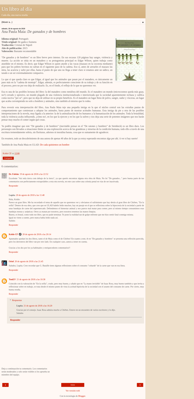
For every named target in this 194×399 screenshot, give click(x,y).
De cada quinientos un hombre (54, 144)
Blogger (81, 396)
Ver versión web (73, 390)
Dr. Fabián (14, 174)
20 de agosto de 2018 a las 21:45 (29, 261)
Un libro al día (17, 9)
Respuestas (17, 300)
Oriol (11, 261)
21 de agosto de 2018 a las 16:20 (38, 305)
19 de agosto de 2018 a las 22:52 (34, 174)
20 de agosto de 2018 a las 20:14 (36, 234)
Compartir (8, 158)
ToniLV (12, 279)
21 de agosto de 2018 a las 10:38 (31, 279)
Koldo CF (13, 234)
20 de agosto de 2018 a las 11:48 (30, 195)
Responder (13, 186)
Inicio (73, 385)
